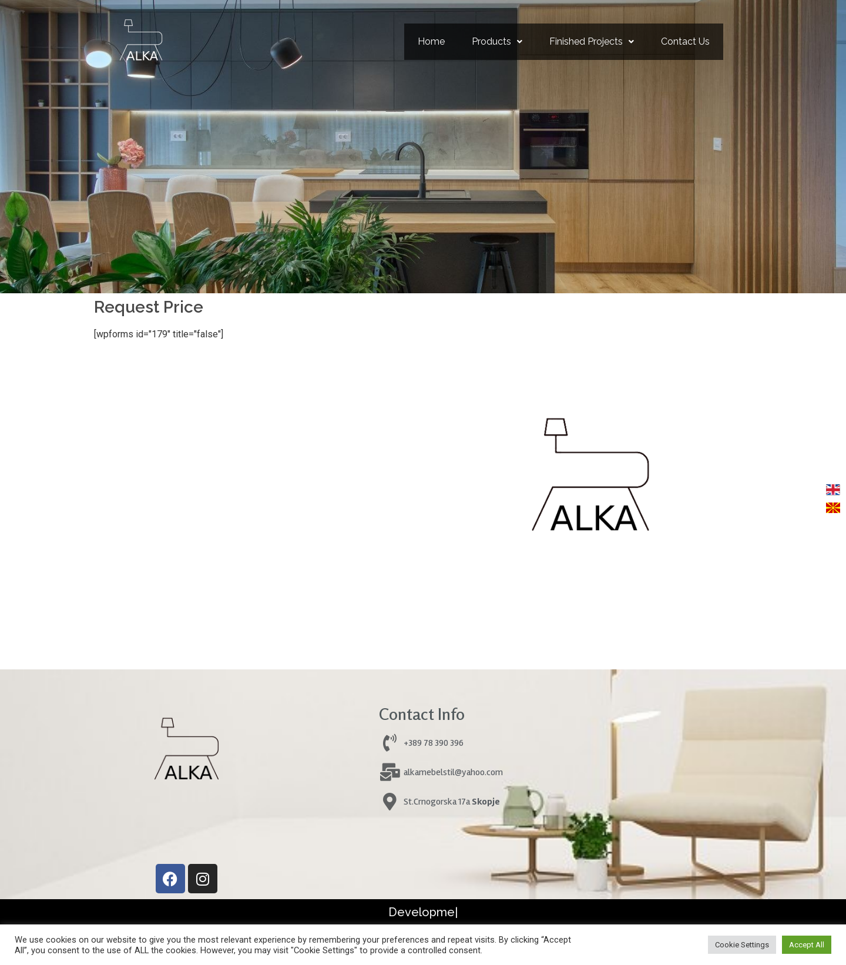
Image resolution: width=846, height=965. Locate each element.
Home (431, 41)
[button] (497, 42)
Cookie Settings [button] (742, 944)
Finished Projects (591, 41)
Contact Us (685, 41)
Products (497, 41)
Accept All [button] (806, 944)
